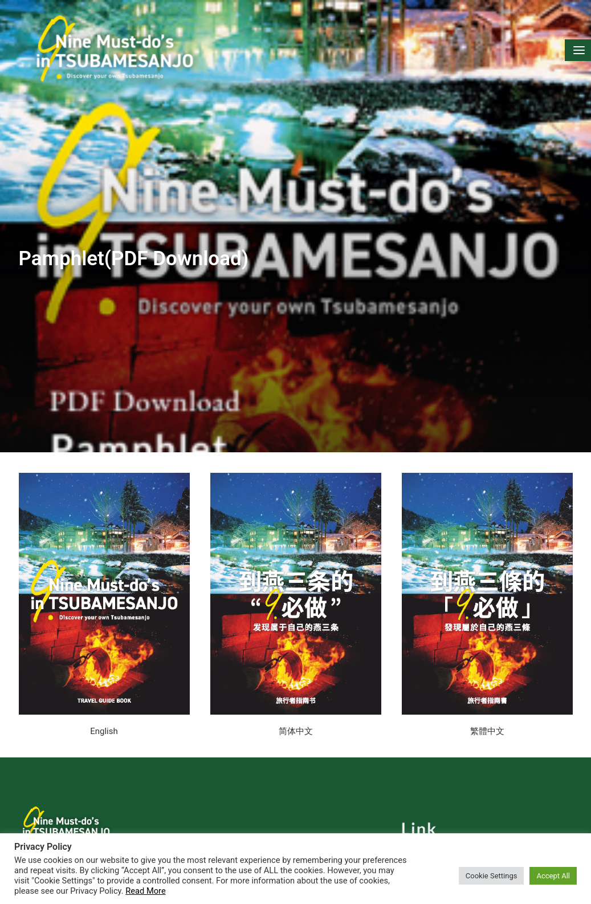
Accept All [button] (553, 875)
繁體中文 (487, 717)
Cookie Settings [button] (491, 875)
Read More (145, 891)
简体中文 (296, 717)
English (104, 717)
